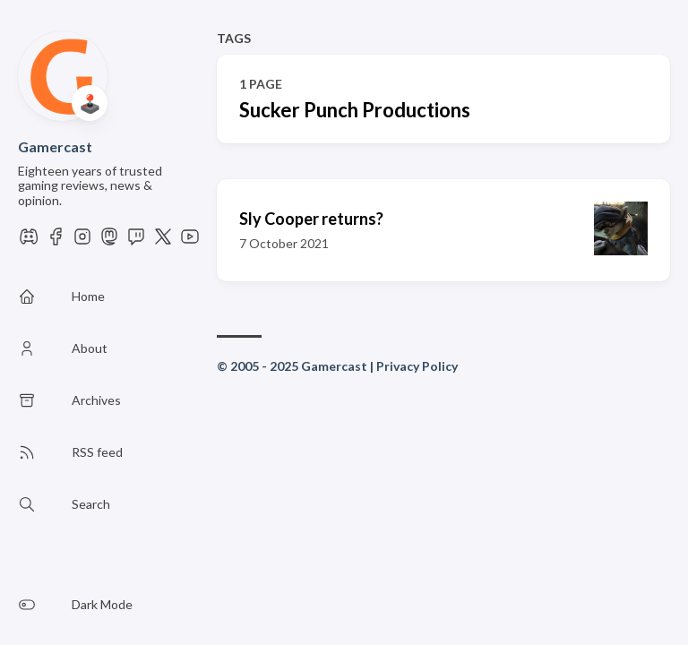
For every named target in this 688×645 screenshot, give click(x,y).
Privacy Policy (417, 366)
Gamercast (55, 146)
